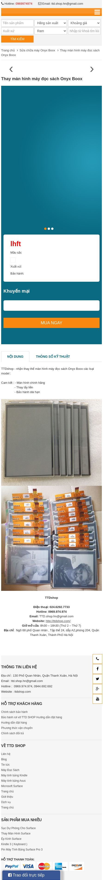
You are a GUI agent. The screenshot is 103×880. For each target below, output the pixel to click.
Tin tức (5, 764)
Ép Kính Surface (11, 838)
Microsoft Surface (12, 786)
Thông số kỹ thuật (53, 356)
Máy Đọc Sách (10, 770)
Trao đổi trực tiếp (26, 875)
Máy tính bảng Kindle (14, 775)
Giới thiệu (7, 796)
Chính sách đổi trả (12, 733)
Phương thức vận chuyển (17, 728)
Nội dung (15, 356)
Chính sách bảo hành (14, 712)
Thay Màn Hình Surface (16, 833)
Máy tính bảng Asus (13, 780)
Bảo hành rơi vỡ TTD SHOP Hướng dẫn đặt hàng (31, 717)
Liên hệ (5, 754)
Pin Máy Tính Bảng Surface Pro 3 (22, 849)
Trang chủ (8, 50)
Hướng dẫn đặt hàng (14, 722)
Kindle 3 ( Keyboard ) (14, 844)
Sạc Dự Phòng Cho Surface (18, 828)
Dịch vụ (6, 802)
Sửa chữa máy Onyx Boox (37, 50)
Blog (4, 759)
